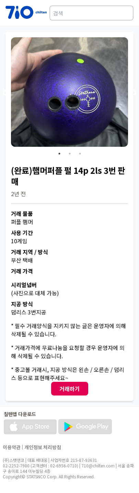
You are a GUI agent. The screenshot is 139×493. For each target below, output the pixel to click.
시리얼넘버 (24, 285)
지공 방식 (22, 304)
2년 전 (18, 194)
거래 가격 (22, 271)
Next (133, 93)
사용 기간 (22, 233)
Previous (5, 93)
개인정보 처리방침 (42, 447)
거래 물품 (22, 213)
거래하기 (69, 389)
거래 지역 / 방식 (29, 252)
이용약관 (12, 447)
